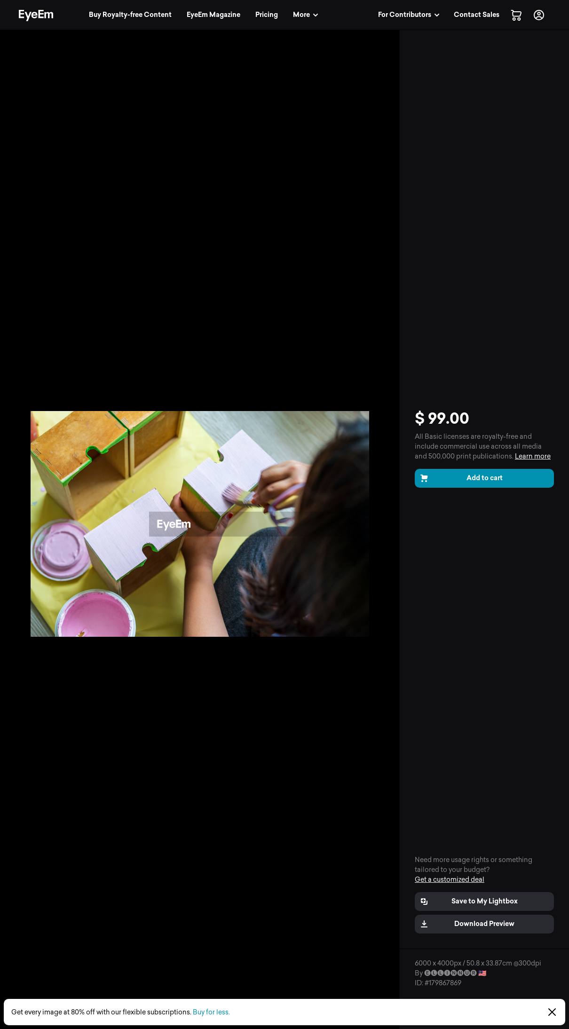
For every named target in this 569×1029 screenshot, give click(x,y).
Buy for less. (211, 1012)
